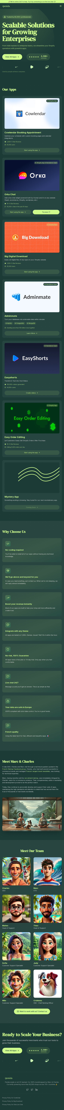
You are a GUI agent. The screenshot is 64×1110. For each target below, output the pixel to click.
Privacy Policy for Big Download (12, 1101)
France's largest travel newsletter (38, 771)
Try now (46, 212)
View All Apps (12, 57)
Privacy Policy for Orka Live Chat (12, 1104)
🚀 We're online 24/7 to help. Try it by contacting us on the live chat (32, 1)
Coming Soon (32, 507)
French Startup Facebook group (14, 769)
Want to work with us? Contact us (32, 1011)
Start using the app (32, 150)
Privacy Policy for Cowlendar (11, 1098)
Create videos (32, 393)
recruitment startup (31, 778)
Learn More (32, 333)
